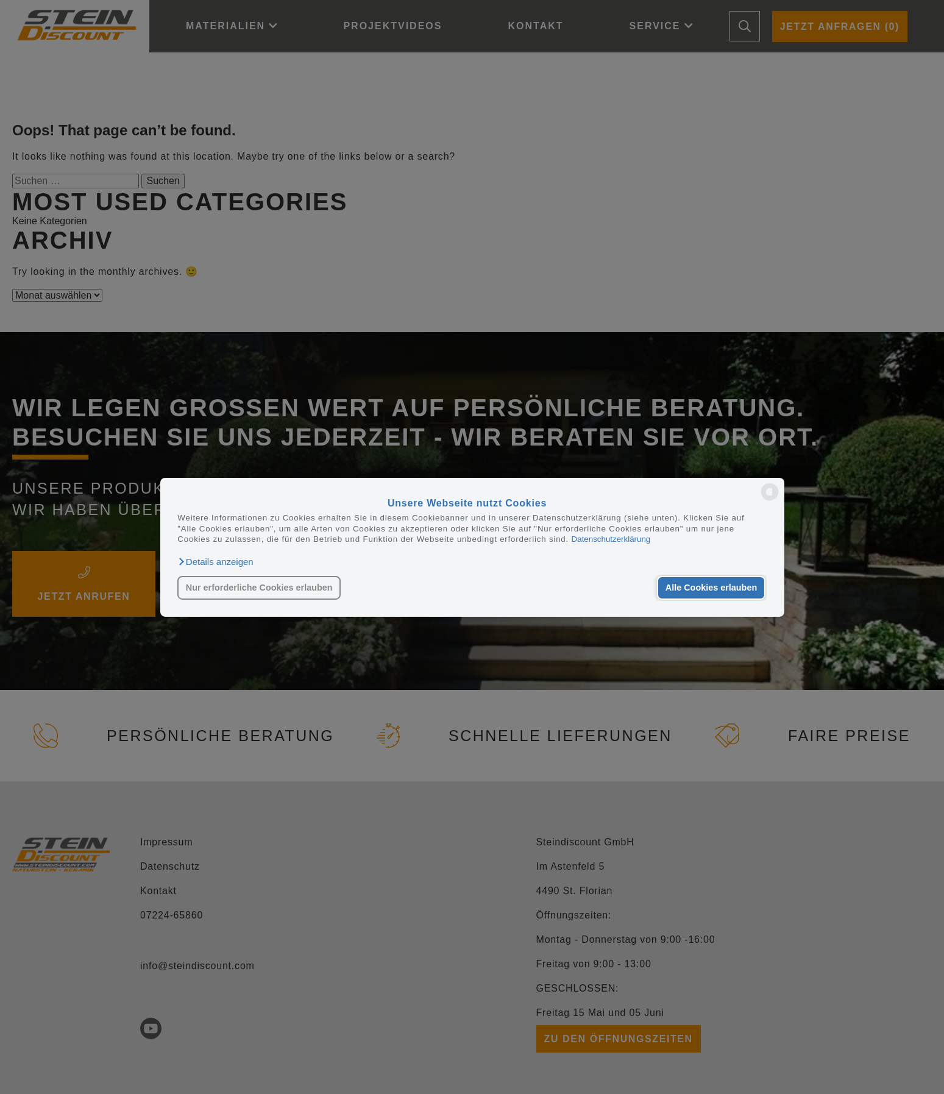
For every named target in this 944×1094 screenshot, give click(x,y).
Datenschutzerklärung (611, 539)
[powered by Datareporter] (769, 499)
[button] (215, 561)
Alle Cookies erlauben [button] (711, 587)
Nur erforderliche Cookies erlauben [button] (259, 587)
